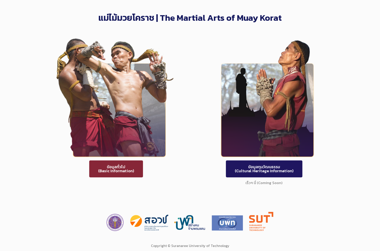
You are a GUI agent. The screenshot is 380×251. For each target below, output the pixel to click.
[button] (104, 168)
